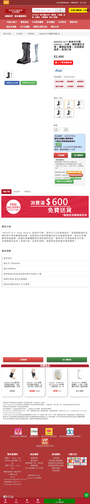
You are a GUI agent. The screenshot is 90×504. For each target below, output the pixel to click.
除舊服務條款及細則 (56, 465)
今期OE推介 (11, 22)
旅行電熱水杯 (45, 15)
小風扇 (59, 15)
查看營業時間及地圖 (73, 172)
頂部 (5, 501)
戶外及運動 (25, 26)
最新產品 (24, 22)
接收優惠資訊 (20, 16)
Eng (6, 3)
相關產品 (27, 191)
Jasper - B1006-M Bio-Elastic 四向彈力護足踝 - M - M (56, 384)
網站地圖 (55, 470)
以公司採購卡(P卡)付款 (34, 468)
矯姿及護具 (7, 34)
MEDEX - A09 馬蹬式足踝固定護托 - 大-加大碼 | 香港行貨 (35, 384)
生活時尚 (62, 22)
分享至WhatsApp (28, 83)
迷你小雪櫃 (53, 17)
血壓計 (37, 17)
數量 (55, 125)
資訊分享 (55, 26)
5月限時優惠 (37, 22)
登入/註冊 (83, 3)
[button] (59, 81)
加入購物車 (78, 155)
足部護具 (19, 34)
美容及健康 (11, 26)
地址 (16, 501)
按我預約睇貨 (76, 178)
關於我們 (34, 460)
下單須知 (55, 458)
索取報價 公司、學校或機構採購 (34, 464)
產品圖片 (17, 191)
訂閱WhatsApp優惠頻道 (64, 181)
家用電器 (51, 22)
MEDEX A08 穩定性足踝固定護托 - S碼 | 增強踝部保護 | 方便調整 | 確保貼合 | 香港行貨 (12, 386)
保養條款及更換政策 (56, 463)
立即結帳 (60, 155)
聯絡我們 (34, 458)
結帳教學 (74, 3)
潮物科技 (74, 22)
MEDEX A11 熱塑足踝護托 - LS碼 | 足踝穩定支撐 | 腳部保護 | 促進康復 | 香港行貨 (80, 386)
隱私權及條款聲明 (56, 460)
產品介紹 (6, 191)
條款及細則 (55, 468)
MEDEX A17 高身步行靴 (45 (49, 34)
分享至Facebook (12, 83)
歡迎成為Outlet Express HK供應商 (34, 476)
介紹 (27, 501)
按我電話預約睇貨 (76, 175)
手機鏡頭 (44, 17)
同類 (37, 501)
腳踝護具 (31, 34)
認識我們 (9, 16)
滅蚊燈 (53, 15)
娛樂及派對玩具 (40, 26)
